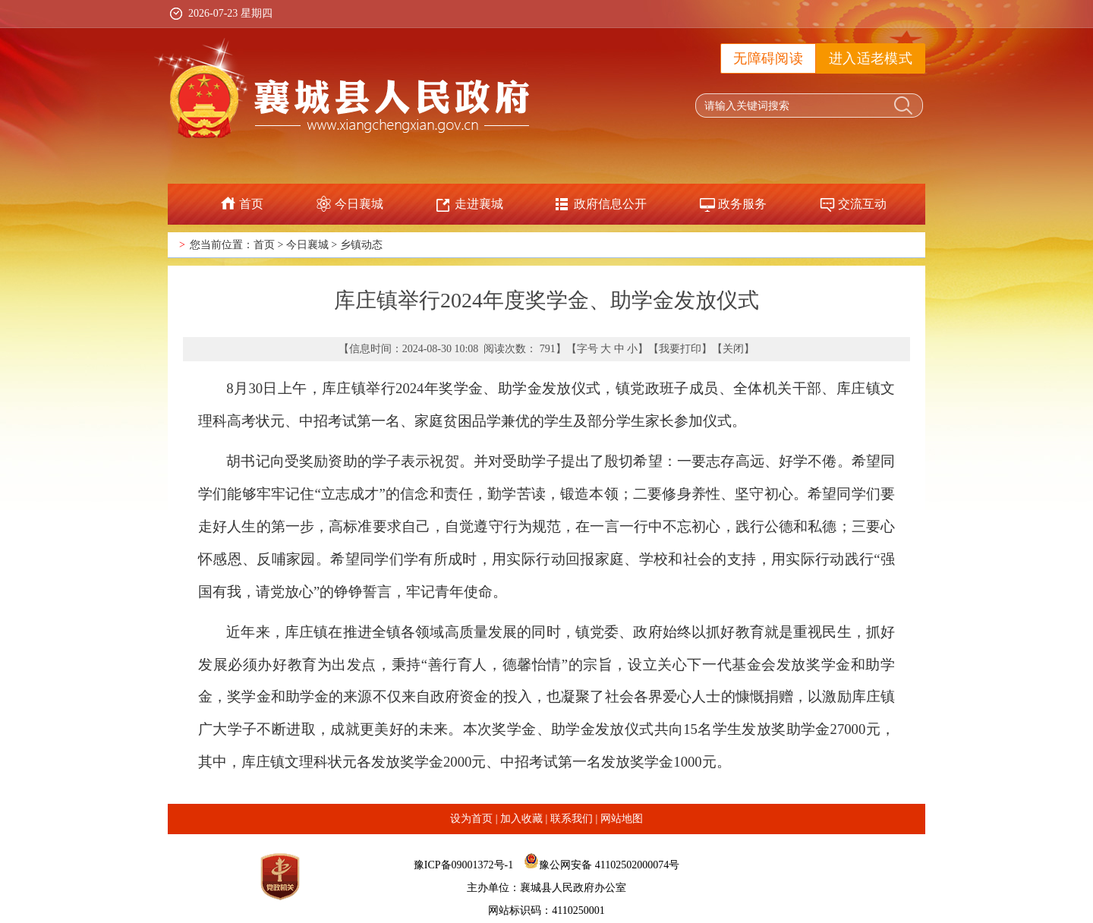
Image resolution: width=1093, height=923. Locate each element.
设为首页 (471, 818)
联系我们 (571, 818)
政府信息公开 (610, 203)
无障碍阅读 (768, 58)
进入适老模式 (870, 58)
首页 (251, 203)
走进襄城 (479, 203)
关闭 (733, 348)
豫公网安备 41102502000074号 (609, 865)
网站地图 (621, 818)
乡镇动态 (361, 244)
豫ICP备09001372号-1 (463, 865)
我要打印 (680, 348)
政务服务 (742, 203)
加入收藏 (521, 818)
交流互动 (862, 203)
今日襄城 (359, 203)
